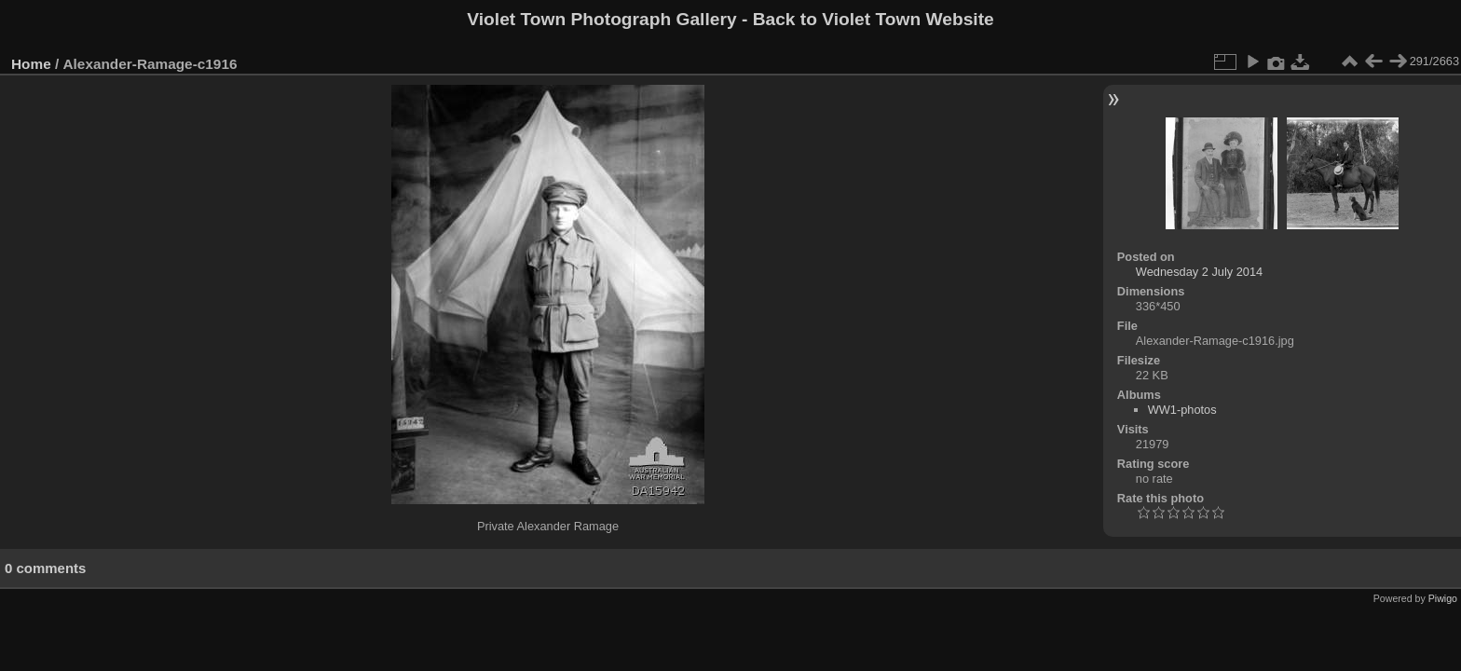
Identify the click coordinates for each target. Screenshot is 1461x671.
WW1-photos (1182, 410)
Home (31, 64)
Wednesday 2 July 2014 (1199, 272)
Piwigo (1442, 598)
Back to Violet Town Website (873, 19)
